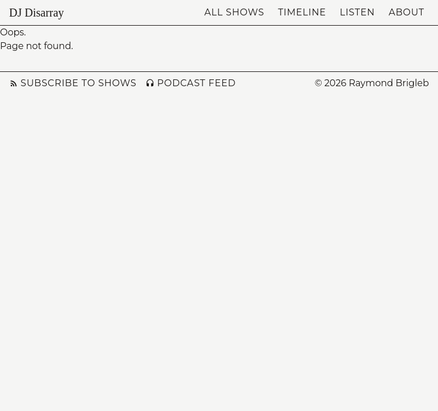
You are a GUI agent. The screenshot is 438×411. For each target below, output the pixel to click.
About (406, 12)
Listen (357, 12)
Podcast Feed (190, 83)
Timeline (302, 12)
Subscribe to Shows (72, 83)
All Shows (234, 12)
